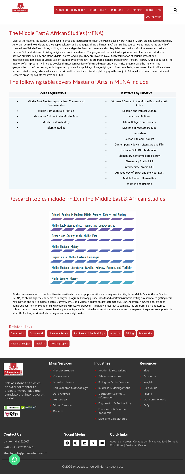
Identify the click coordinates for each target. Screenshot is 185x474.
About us (115, 441)
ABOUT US (62, 10)
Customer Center (135, 445)
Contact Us (140, 441)
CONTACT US (153, 17)
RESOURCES (120, 10)
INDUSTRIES (99, 10)
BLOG (149, 10)
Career (127, 441)
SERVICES (78, 10)
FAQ (158, 10)
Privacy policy (157, 441)
